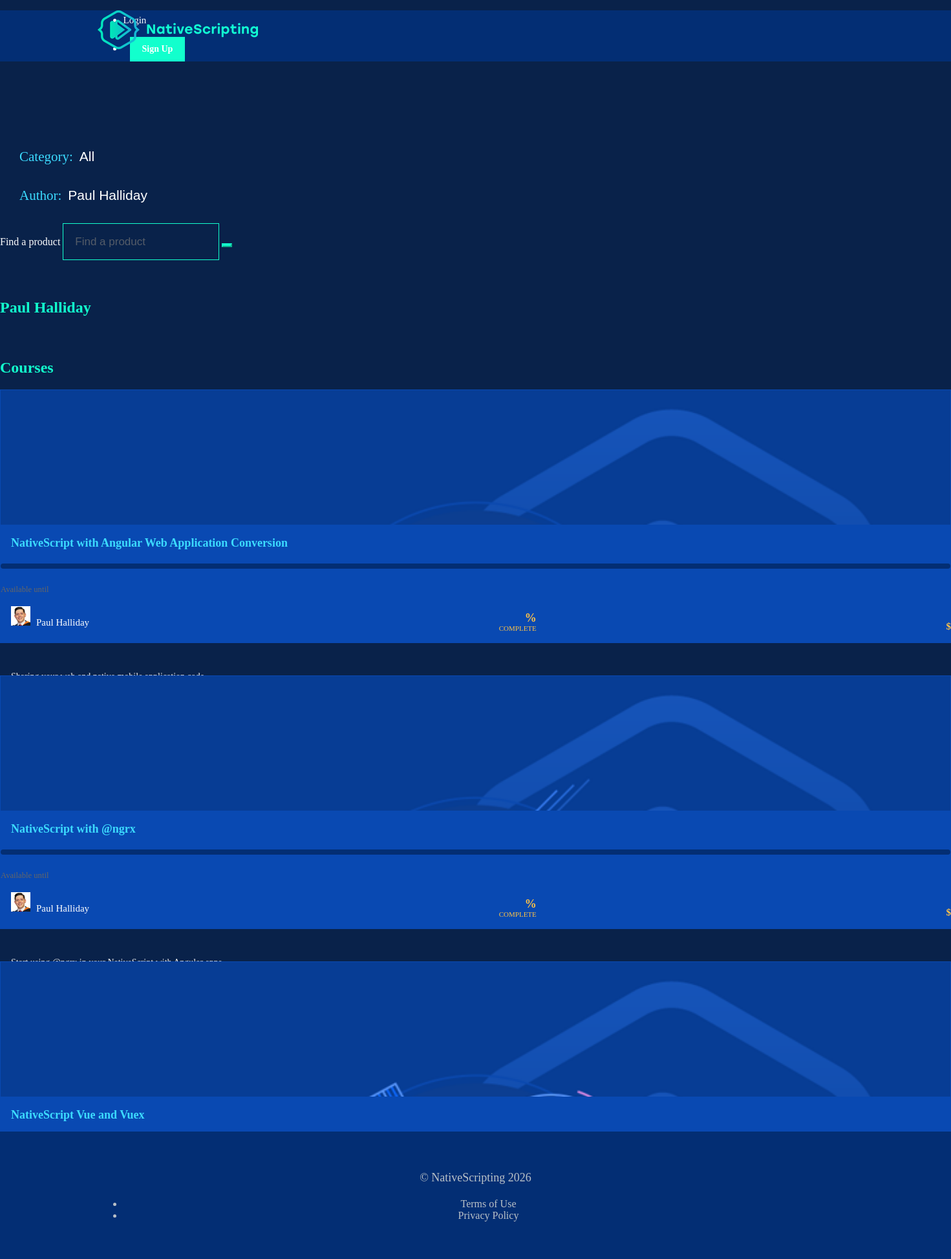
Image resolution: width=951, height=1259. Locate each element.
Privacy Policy (488, 1215)
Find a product (30, 241)
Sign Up (157, 49)
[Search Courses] (227, 245)
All (89, 156)
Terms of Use (489, 1203)
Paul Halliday (109, 195)
